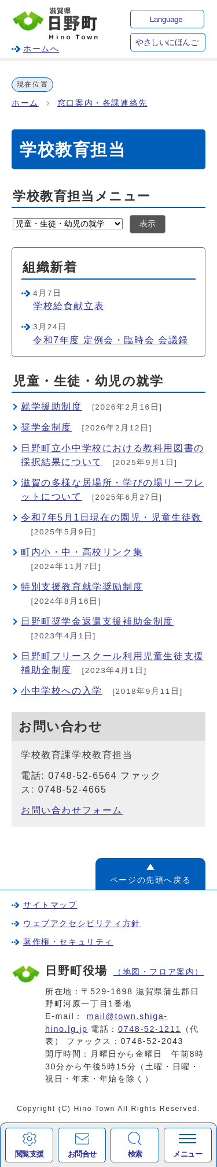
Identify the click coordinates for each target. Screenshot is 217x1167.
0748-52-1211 (149, 1029)
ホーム (25, 103)
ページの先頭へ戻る (150, 879)
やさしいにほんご (166, 42)
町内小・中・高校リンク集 (82, 552)
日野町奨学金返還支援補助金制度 (97, 621)
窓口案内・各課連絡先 (102, 103)
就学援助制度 (51, 406)
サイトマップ (50, 904)
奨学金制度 (46, 427)
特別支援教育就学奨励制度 (82, 587)
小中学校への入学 (61, 691)
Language (166, 19)
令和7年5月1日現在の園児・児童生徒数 (111, 517)
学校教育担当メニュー (82, 196)
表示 (147, 224)
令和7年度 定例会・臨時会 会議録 (111, 340)
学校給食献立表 (68, 306)
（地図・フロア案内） (158, 971)
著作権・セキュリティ (68, 941)
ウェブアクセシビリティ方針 (82, 923)
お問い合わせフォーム (72, 810)
